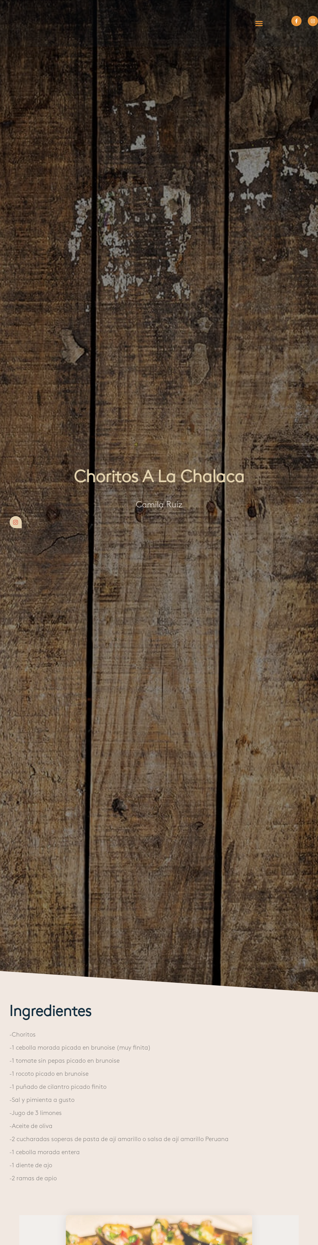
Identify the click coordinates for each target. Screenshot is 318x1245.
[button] (259, 23)
